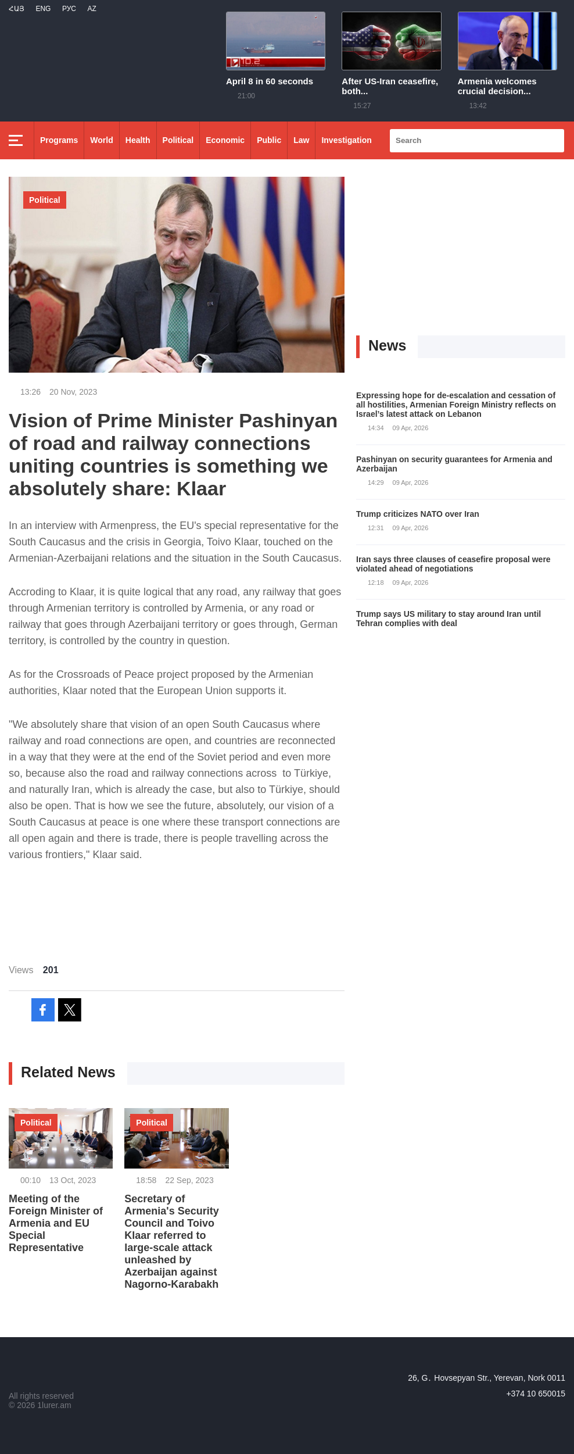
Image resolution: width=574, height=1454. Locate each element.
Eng (43, 9)
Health (137, 140)
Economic (225, 140)
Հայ (16, 9)
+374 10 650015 (535, 1393)
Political (178, 140)
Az (91, 9)
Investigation (346, 140)
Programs (59, 140)
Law (301, 140)
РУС (69, 9)
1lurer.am (54, 1405)
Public (269, 140)
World (101, 140)
